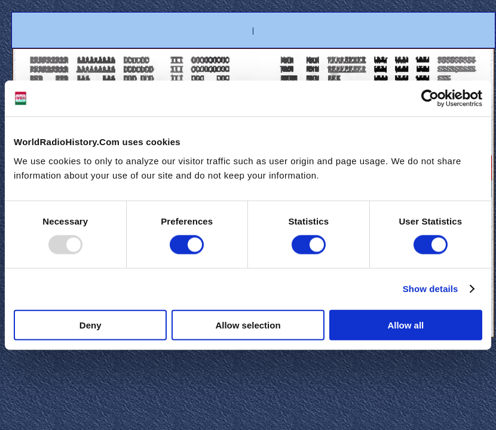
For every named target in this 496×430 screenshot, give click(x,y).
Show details (430, 289)
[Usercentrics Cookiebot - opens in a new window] (430, 99)
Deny (90, 325)
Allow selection (247, 325)
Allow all (405, 325)
